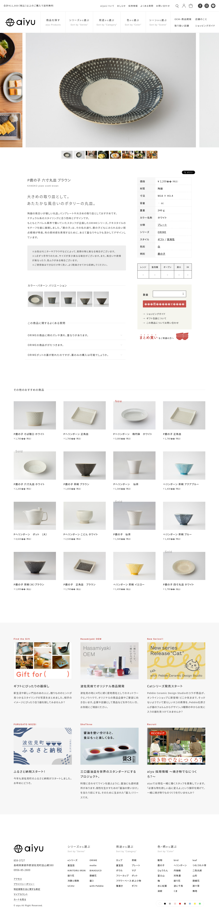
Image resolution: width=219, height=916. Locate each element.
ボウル (119, 870)
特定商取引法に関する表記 (27, 889)
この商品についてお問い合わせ (162, 322)
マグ (134, 870)
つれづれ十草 (199, 865)
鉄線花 (92, 875)
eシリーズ (73, 860)
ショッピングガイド (155, 313)
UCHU (71, 885)
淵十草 (195, 885)
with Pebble (96, 885)
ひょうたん (163, 870)
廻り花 (71, 875)
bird (176, 860)
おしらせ (121, 5)
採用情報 (133, 5)
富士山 (161, 875)
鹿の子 (161, 253)
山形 (194, 875)
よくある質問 (146, 5)
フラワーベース (123, 880)
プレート (162, 224)
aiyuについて (107, 5)
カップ (119, 860)
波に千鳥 (178, 885)
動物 (160, 860)
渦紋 (160, 891)
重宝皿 (71, 865)
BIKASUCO (95, 870)
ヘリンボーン (180, 865)
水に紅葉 (162, 885)
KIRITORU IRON (77, 870)
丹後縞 (177, 870)
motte (92, 865)
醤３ (91, 880)
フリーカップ (122, 875)
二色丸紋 (197, 870)
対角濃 (177, 875)
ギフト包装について (156, 318)
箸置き (119, 885)
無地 (194, 891)
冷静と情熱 (73, 880)
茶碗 (134, 860)
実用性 (171, 239)
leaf (194, 860)
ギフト (161, 239)
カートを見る (20, 899)
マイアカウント (21, 894)
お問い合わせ (163, 5)
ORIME (162, 232)
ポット (135, 875)
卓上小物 (136, 880)
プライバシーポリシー (24, 884)
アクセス (18, 879)
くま (175, 891)
